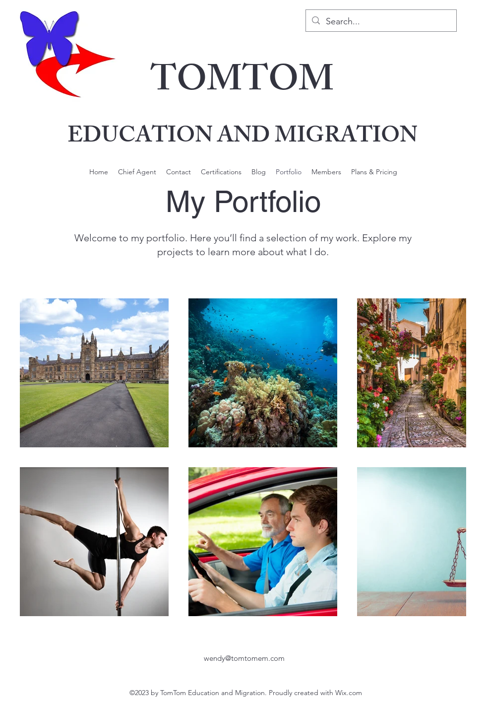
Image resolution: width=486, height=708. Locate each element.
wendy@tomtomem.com (244, 658)
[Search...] (380, 22)
